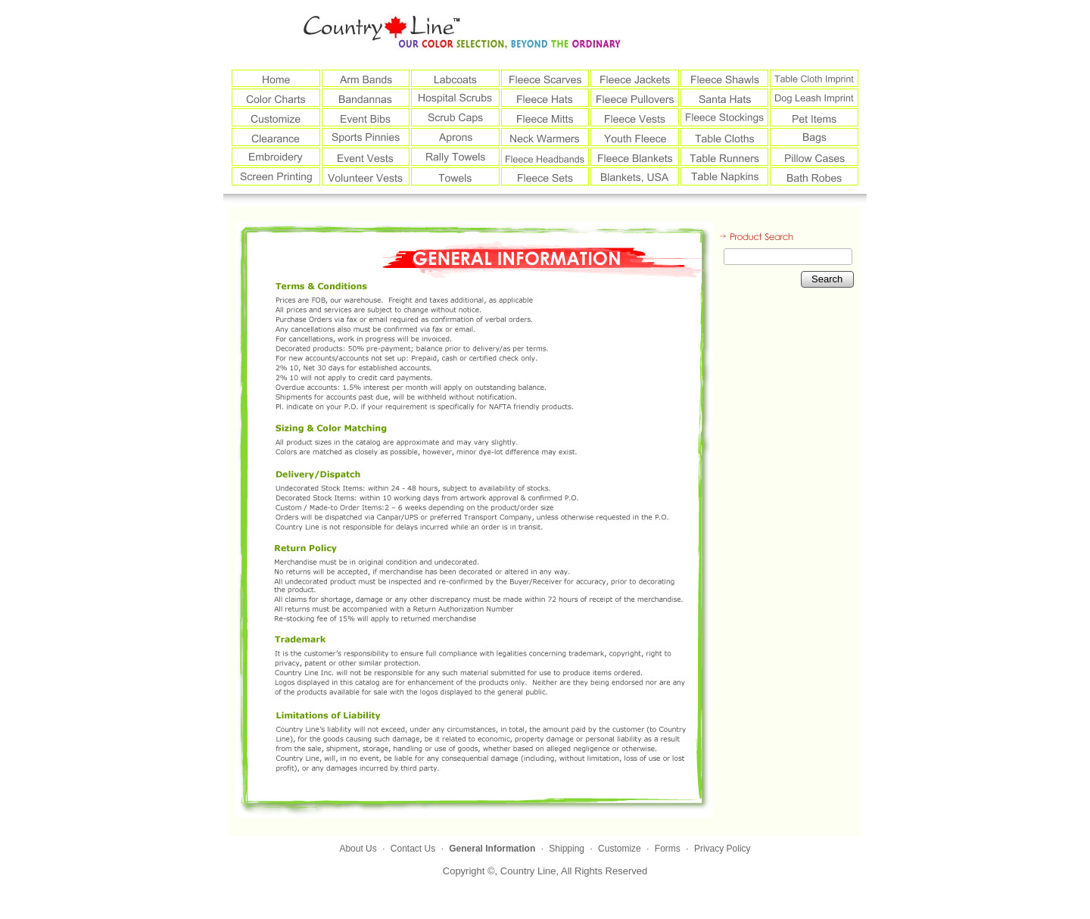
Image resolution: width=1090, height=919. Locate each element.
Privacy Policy (722, 848)
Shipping (566, 848)
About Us (357, 848)
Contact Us (413, 848)
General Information (492, 848)
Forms (667, 848)
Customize (619, 848)
